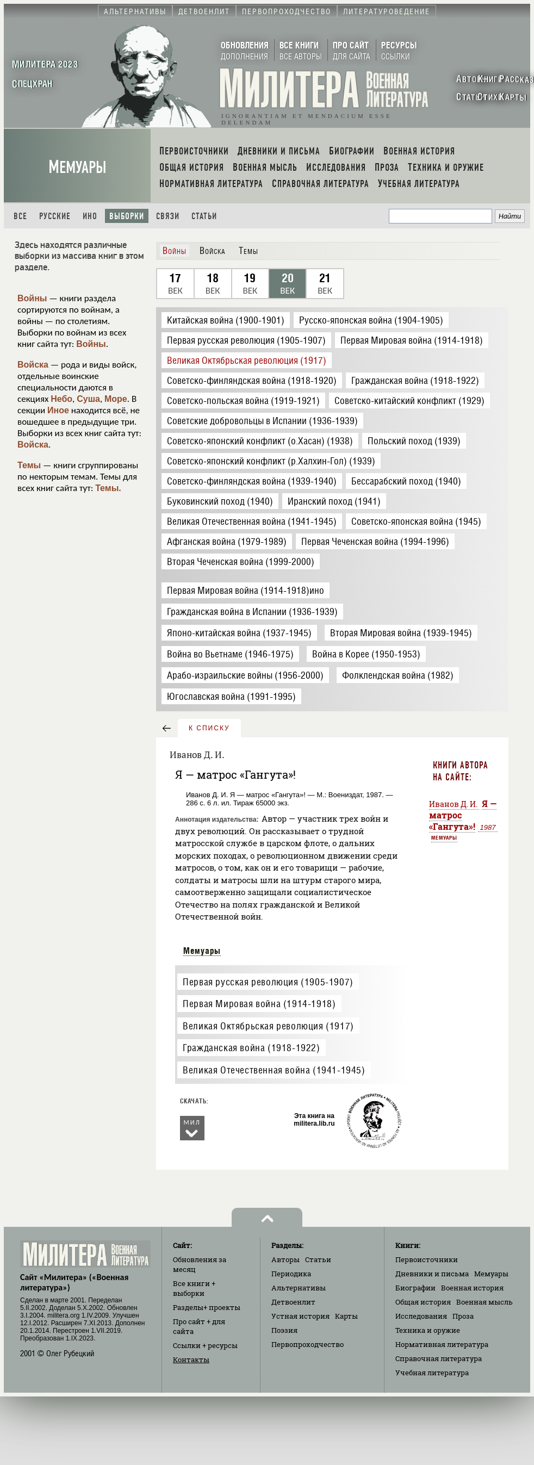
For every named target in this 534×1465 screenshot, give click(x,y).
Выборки (126, 216)
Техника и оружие (427, 1330)
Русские (55, 216)
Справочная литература (438, 1358)
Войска (32, 364)
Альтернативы (298, 1288)
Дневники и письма (432, 1273)
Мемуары (77, 167)
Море (115, 399)
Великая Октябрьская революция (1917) (268, 1026)
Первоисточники (426, 1259)
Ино (90, 216)
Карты (346, 1316)
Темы (29, 465)
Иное (58, 410)
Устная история (300, 1316)
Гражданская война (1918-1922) (251, 1047)
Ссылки (205, 1345)
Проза (463, 1316)
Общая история (423, 1302)
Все (20, 216)
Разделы (206, 1307)
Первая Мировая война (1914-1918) (259, 1003)
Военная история (472, 1288)
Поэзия (284, 1330)
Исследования (421, 1316)
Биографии (415, 1288)
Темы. (108, 488)
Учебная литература (432, 1372)
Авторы (285, 1259)
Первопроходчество (307, 1344)
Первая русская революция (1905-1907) (268, 982)
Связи (167, 216)
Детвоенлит (293, 1302)
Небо (61, 399)
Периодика (291, 1273)
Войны (32, 298)
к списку (209, 728)
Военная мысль (484, 1302)
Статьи (204, 216)
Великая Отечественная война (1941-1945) (274, 1070)
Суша (88, 399)
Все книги (194, 1288)
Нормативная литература (441, 1344)
